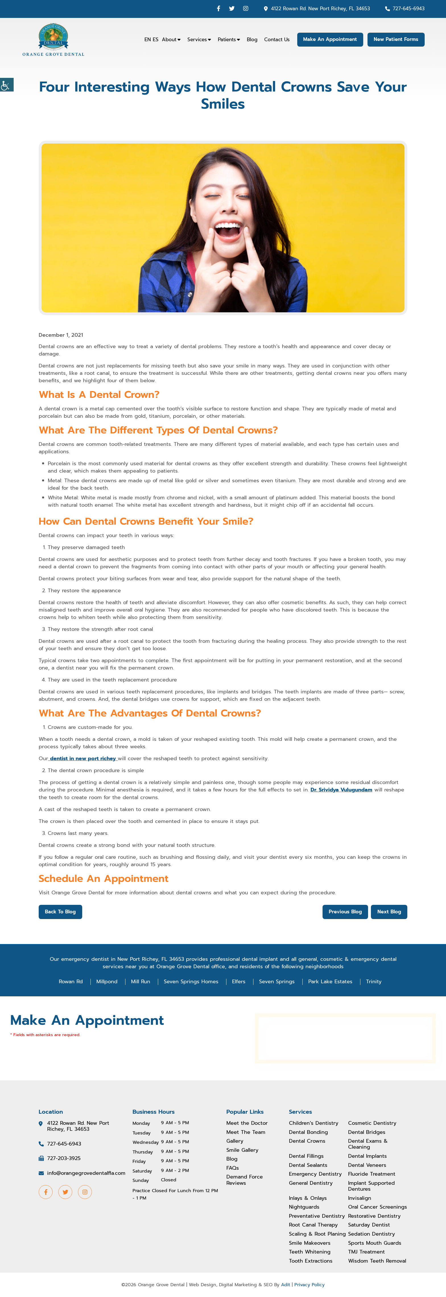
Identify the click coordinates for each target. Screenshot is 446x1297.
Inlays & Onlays (308, 1198)
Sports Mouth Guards (374, 1243)
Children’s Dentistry (313, 1123)
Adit (285, 1284)
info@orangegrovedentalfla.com (86, 1173)
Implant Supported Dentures (371, 1186)
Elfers (238, 982)
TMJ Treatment (366, 1252)
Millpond (106, 982)
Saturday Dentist (369, 1225)
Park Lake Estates (330, 982)
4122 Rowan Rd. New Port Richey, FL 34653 (320, 8)
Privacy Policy (309, 1284)
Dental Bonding (308, 1132)
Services (195, 39)
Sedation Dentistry (371, 1234)
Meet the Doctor (247, 1123)
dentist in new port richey (83, 758)
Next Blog (389, 911)
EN (146, 39)
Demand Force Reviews (244, 1180)
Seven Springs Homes (191, 982)
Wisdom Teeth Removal (377, 1261)
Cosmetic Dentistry (372, 1123)
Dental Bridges (366, 1132)
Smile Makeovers (310, 1243)
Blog (250, 39)
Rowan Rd (71, 982)
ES (154, 39)
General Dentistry (311, 1183)
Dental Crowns (307, 1141)
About (167, 39)
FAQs (232, 1168)
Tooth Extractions (311, 1261)
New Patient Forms (395, 39)
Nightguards (304, 1207)
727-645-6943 (409, 8)
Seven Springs (277, 982)
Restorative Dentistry (374, 1216)
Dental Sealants (308, 1165)
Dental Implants (367, 1156)
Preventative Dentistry (317, 1216)
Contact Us (275, 39)
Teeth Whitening (310, 1252)
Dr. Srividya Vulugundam (341, 790)
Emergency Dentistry (315, 1174)
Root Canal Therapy (313, 1225)
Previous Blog (344, 911)
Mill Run (140, 982)
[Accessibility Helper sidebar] (7, 85)
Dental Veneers (367, 1165)
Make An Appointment (329, 39)
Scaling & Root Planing (317, 1234)
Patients (225, 39)
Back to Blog (60, 911)
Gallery (234, 1141)
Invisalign (359, 1198)
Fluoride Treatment (371, 1174)
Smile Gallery (242, 1150)
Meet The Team (245, 1132)
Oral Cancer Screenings (377, 1207)
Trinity (374, 982)
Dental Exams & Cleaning (368, 1144)
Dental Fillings (306, 1156)
